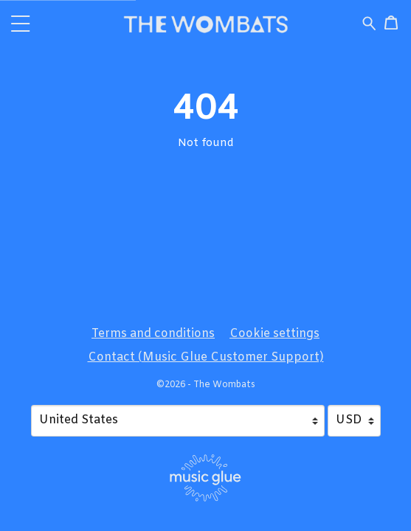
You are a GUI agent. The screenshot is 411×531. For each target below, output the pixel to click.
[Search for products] (369, 23)
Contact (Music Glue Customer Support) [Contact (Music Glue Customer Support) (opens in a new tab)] (206, 357)
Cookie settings (274, 333)
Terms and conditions (153, 333)
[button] (20, 23)
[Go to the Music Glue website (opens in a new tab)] (205, 478)
